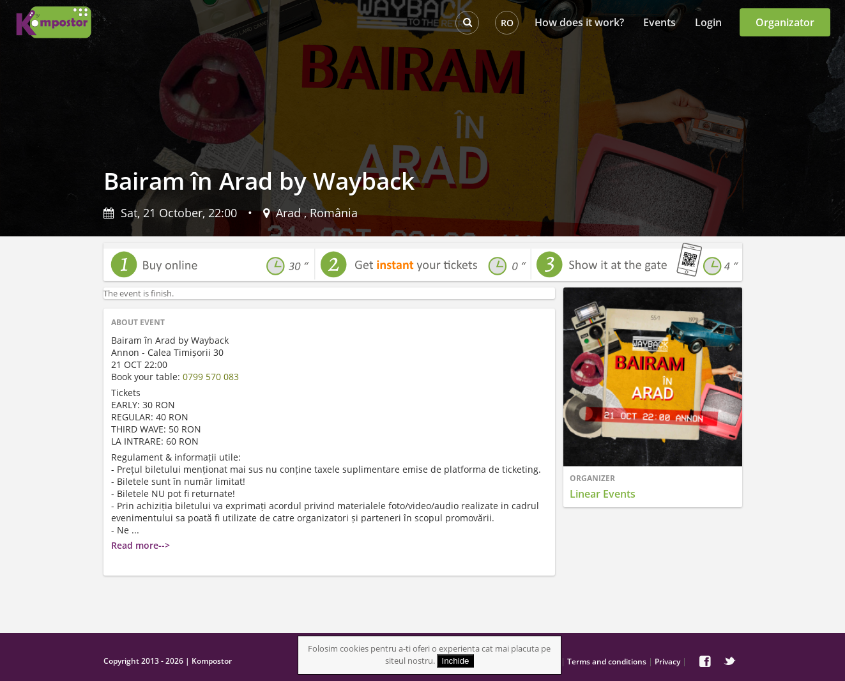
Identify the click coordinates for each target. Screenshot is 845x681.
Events (659, 22)
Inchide (455, 661)
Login (708, 22)
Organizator (785, 22)
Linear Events (603, 494)
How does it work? (579, 22)
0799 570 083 (211, 377)
